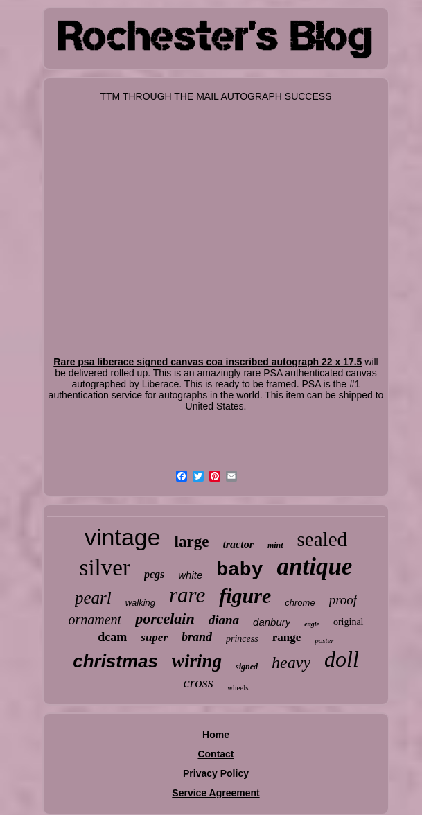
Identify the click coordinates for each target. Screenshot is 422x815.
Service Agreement (215, 792)
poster (324, 640)
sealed (322, 539)
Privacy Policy (216, 773)
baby (239, 570)
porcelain (165, 618)
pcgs (154, 574)
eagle (311, 624)
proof (343, 600)
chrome (300, 602)
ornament (94, 619)
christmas (115, 661)
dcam (112, 637)
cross (198, 682)
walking (140, 602)
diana (224, 620)
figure (245, 595)
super (154, 637)
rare (187, 595)
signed (247, 667)
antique (314, 566)
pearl (93, 597)
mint (275, 545)
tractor (237, 544)
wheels (238, 687)
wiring (197, 661)
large (192, 541)
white (190, 575)
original (348, 622)
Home (215, 734)
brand (197, 637)
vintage (123, 537)
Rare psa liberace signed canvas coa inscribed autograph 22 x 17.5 (207, 361)
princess (242, 638)
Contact (215, 754)
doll (341, 659)
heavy (291, 663)
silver (105, 567)
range (286, 637)
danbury (271, 622)
